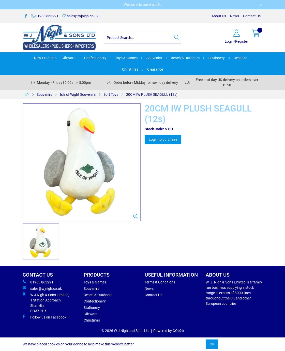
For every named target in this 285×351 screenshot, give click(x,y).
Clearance (155, 69)
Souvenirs (154, 58)
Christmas (130, 69)
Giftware (68, 58)
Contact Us (252, 16)
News (234, 16)
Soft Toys (110, 94)
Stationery (216, 58)
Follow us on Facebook (44, 317)
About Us (219, 16)
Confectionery (95, 58)
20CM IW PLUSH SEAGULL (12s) (151, 94)
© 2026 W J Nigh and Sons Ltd (125, 331)
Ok (212, 344)
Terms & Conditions (160, 282)
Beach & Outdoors (185, 58)
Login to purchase (163, 139)
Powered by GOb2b (168, 331)
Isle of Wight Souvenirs (78, 94)
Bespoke (240, 58)
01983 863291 (44, 16)
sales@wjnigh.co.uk (80, 16)
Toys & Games (126, 58)
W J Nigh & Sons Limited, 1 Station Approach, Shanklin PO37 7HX (46, 302)
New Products (45, 58)
